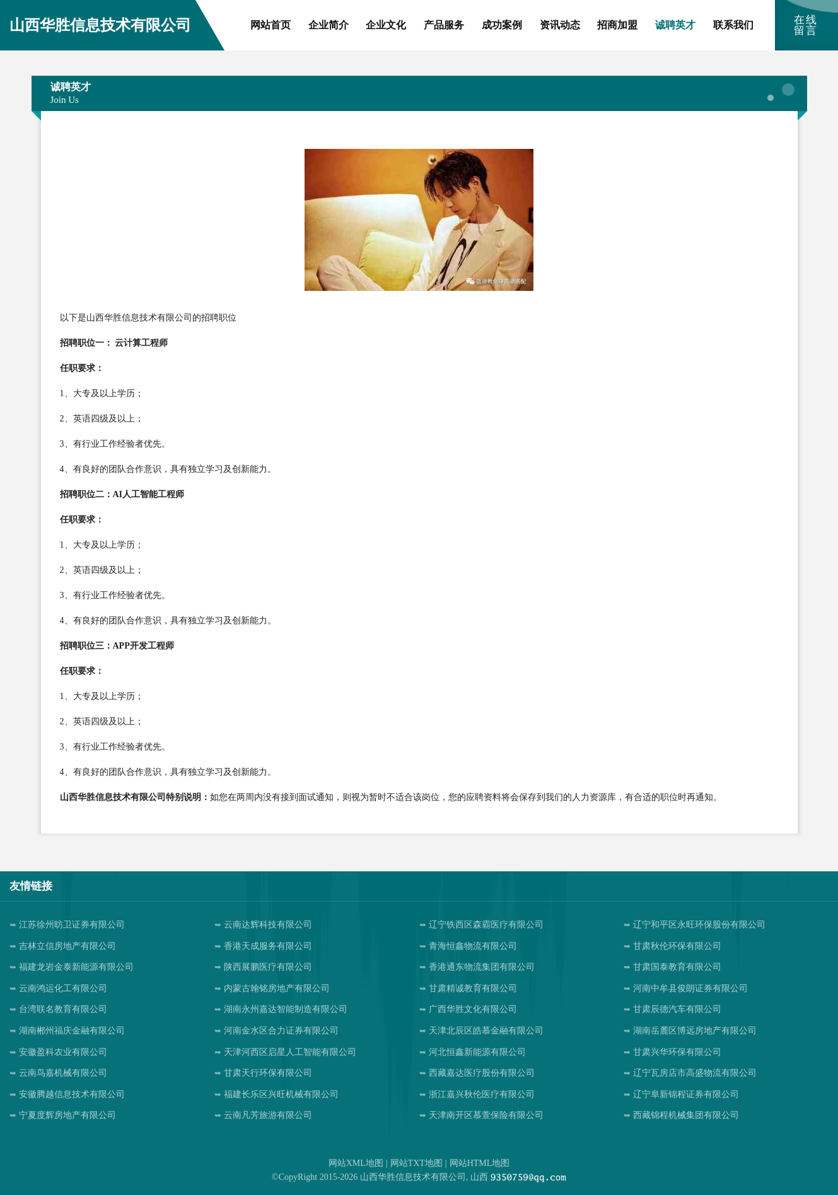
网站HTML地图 (480, 1163)
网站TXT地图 (416, 1163)
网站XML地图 (356, 1163)
